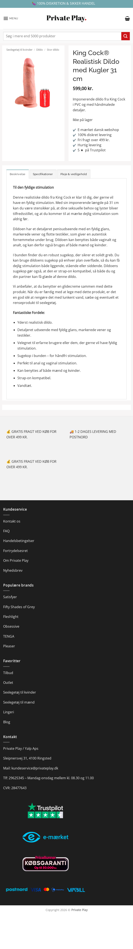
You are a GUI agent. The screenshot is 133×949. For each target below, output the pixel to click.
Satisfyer (10, 597)
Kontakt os (11, 521)
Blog (6, 722)
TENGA (8, 636)
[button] (10, 18)
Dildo (39, 50)
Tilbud (8, 672)
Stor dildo (53, 50)
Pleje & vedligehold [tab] (73, 174)
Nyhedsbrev (12, 570)
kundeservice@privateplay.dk (34, 768)
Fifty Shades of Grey (19, 607)
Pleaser (9, 646)
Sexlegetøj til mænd (19, 702)
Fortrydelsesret (15, 550)
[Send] (125, 36)
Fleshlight (10, 616)
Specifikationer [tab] (43, 174)
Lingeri (8, 712)
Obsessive (11, 626)
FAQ (6, 531)
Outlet (8, 682)
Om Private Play (15, 560)
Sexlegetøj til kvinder (19, 50)
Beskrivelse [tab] (17, 174)
